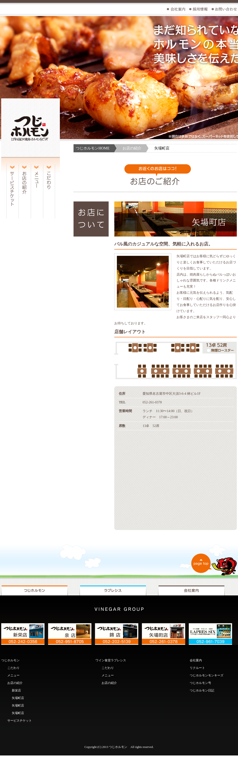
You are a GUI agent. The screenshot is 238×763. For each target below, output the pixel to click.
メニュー (13, 675)
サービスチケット (19, 720)
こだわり (13, 668)
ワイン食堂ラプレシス (110, 660)
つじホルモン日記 (202, 690)
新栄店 (16, 690)
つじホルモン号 (200, 683)
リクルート (197, 668)
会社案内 (196, 660)
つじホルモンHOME (93, 148)
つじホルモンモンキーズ (206, 675)
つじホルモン (10, 660)
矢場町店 (18, 698)
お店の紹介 (132, 148)
